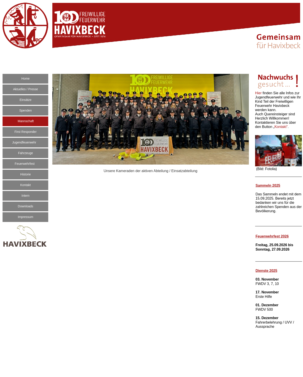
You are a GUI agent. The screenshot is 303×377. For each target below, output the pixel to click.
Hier (259, 93)
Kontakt (281, 127)
